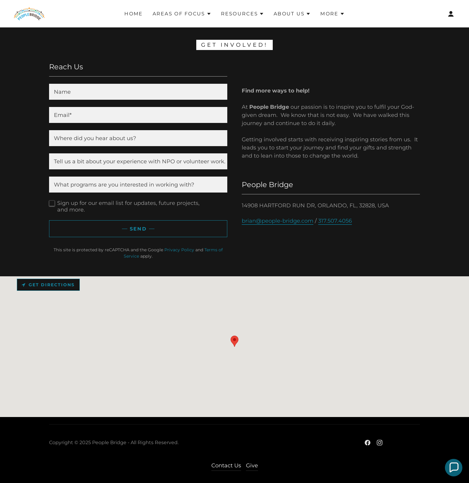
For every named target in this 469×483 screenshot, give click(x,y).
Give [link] (252, 465)
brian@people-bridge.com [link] (277, 221)
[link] (29, 13)
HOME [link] (133, 14)
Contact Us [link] (226, 465)
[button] (182, 13)
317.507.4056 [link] (335, 221)
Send (138, 229)
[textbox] (138, 92)
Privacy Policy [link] (179, 249)
